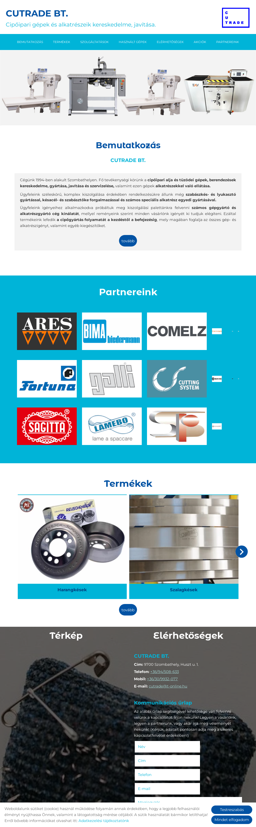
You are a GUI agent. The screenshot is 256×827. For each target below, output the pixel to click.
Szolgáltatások (94, 41)
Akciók (200, 41)
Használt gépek (133, 41)
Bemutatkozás (30, 41)
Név (151, 681)
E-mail (205, 695)
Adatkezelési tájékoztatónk (103, 820)
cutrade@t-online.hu (169, 621)
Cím (196, 681)
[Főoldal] (234, 18)
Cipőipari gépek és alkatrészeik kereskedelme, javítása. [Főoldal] (83, 18)
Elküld (144, 791)
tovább (128, 241)
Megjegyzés (151, 708)
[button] (241, 491)
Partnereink (227, 41)
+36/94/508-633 (166, 606)
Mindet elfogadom (231, 819)
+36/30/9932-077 (163, 614)
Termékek (61, 41)
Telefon (154, 695)
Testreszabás (232, 809)
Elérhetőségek (170, 41)
